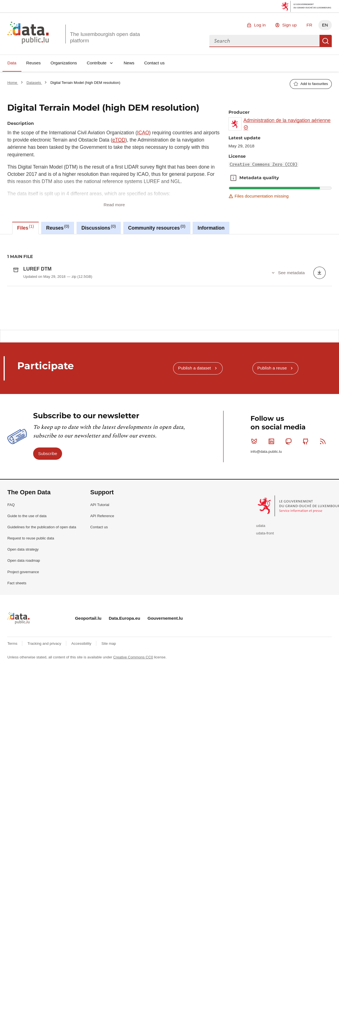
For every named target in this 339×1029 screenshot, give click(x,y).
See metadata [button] (291, 272)
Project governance (23, 651)
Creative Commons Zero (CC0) (264, 164)
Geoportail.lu (88, 698)
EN (325, 25)
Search (326, 41)
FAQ (10, 584)
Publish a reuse (272, 448)
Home (12, 83)
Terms (12, 723)
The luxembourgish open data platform (105, 37)
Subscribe (47, 533)
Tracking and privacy (45, 723)
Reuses (33, 62)
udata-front (265, 613)
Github (307, 521)
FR (309, 25)
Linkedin (272, 521)
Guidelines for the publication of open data (41, 607)
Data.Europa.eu (124, 698)
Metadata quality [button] (233, 178)
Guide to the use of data (26, 595)
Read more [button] (114, 204)
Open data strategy (22, 629)
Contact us (154, 62)
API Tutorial (99, 584)
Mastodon (289, 521)
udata (260, 605)
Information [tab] (211, 228)
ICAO (143, 132)
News (129, 62)
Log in (260, 25)
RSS (324, 521)
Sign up (289, 25)
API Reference (102, 595)
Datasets (34, 83)
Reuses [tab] (57, 227)
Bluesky (255, 521)
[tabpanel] (169, 281)
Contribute (97, 62)
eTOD (119, 140)
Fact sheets (16, 663)
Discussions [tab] (98, 227)
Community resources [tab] (156, 227)
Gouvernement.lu (165, 698)
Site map (109, 723)
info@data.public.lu (266, 531)
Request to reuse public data (30, 618)
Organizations (63, 62)
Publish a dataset (194, 448)
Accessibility (81, 723)
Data (11, 62)
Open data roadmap (23, 640)
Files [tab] (25, 227)
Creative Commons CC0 (133, 737)
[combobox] (264, 41)
